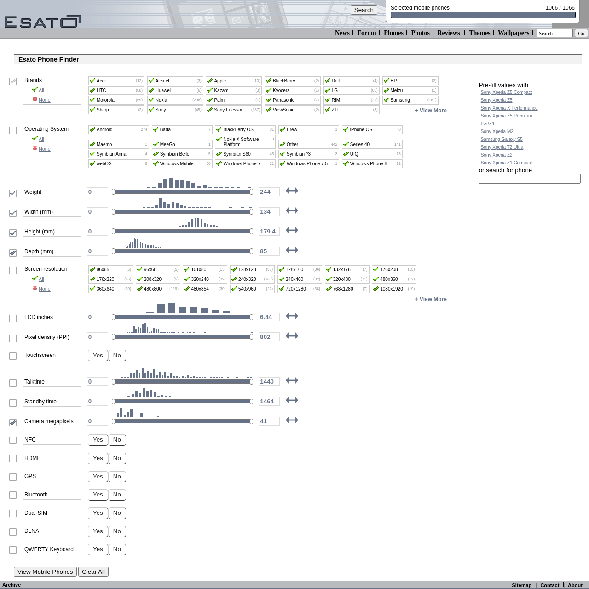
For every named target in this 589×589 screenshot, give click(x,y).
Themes (480, 32)
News (342, 32)
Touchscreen (40, 355)
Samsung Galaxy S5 (502, 139)
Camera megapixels (49, 421)
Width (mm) (38, 212)
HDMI (31, 458)
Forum (366, 32)
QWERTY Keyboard (49, 549)
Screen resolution (45, 269)
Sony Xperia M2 (497, 131)
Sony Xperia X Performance (509, 108)
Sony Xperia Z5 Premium (506, 115)
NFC (30, 440)
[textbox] (530, 179)
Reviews (448, 32)
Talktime (34, 382)
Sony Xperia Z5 (497, 100)
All (37, 90)
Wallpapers (513, 32)
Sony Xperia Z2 (497, 154)
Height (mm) (39, 231)
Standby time (40, 401)
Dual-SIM (35, 513)
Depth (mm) (38, 251)
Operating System (46, 129)
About (575, 585)
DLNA (31, 531)
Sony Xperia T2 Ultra (502, 147)
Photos (420, 32)
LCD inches (38, 317)
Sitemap (521, 585)
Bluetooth (36, 494)
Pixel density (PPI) (46, 337)
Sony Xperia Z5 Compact (506, 92)
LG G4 (487, 123)
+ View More (431, 110)
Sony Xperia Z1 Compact (506, 162)
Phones (394, 32)
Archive (11, 585)
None (41, 100)
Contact (549, 585)
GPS (30, 476)
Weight (32, 192)
